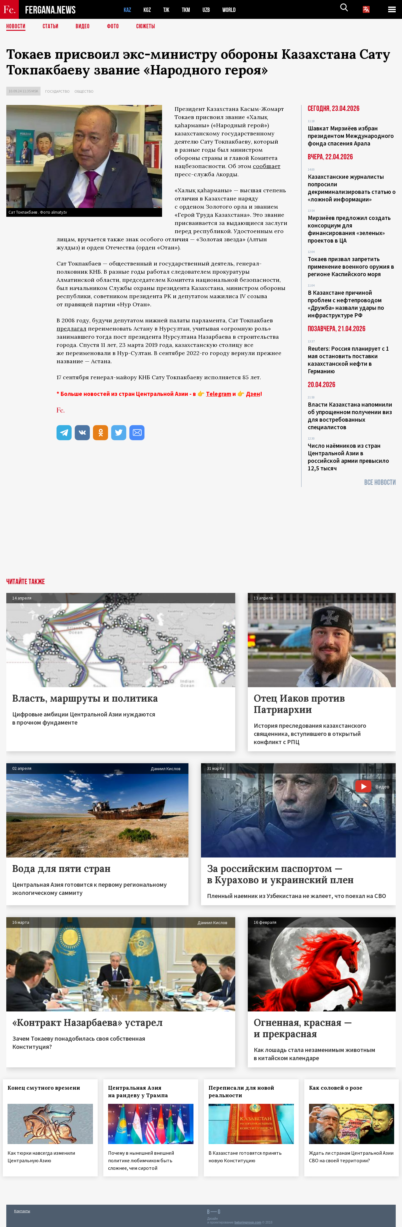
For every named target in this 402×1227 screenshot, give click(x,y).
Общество (84, 91)
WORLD (234, 10)
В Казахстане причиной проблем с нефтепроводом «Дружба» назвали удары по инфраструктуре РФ (346, 304)
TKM (189, 10)
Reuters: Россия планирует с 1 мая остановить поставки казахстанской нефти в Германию (348, 360)
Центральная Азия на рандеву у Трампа (141, 1091)
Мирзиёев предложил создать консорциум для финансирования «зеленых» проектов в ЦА (349, 229)
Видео (85, 27)
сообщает (266, 166)
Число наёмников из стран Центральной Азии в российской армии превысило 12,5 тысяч (348, 457)
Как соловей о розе (339, 1087)
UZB (210, 10)
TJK (168, 10)
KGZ (148, 10)
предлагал (71, 328)
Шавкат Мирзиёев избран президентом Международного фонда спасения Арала (351, 135)
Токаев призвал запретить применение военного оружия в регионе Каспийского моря (351, 266)
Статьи (52, 27)
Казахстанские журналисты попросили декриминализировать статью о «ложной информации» (352, 188)
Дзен (253, 393)
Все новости (380, 482)
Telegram (218, 393)
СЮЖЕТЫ (149, 27)
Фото (116, 27)
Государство (57, 91)
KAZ (128, 10)
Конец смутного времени (47, 1087)
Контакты (22, 1208)
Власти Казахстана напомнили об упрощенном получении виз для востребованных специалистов (350, 416)
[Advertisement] (201, 531)
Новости (16, 27)
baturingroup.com (247, 1220)
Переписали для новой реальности (245, 1091)
